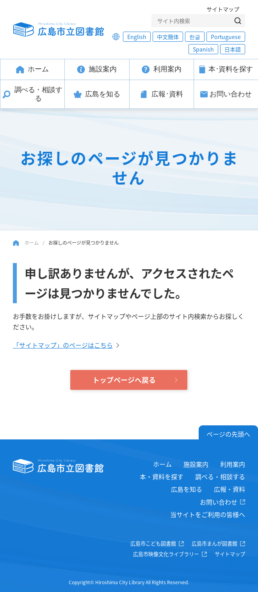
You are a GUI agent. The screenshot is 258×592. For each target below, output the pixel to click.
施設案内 (195, 464)
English (136, 37)
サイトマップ (222, 9)
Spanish (203, 49)
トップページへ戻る (124, 380)
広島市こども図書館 (153, 543)
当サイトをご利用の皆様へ (207, 514)
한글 (194, 37)
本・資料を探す (161, 476)
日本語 (232, 49)
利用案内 (232, 464)
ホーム (32, 242)
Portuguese (226, 37)
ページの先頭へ (228, 434)
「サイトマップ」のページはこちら (63, 345)
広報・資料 (229, 489)
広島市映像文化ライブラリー (166, 554)
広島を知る (186, 489)
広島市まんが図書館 (214, 543)
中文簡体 (168, 37)
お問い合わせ (218, 502)
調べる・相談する (220, 476)
